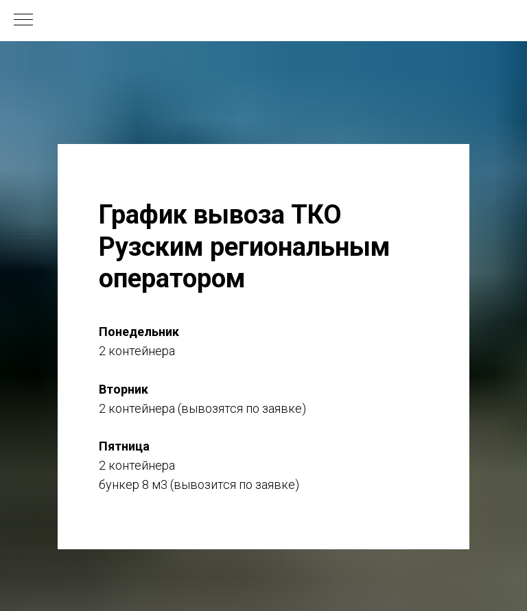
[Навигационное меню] (23, 20)
